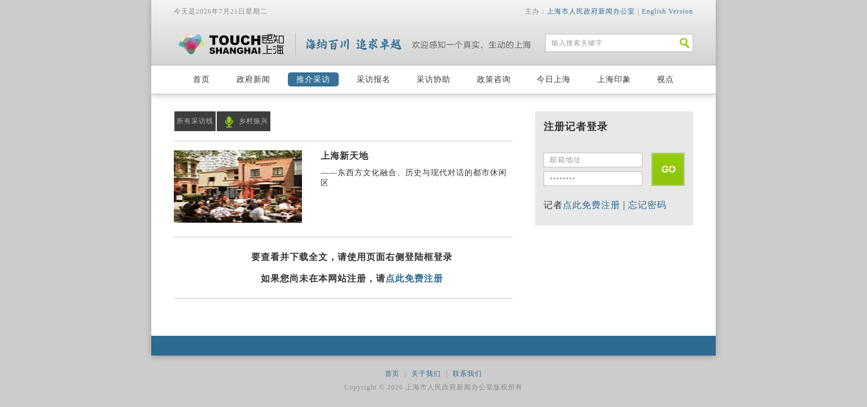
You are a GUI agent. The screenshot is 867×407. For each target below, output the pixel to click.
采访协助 (433, 79)
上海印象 (614, 79)
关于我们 (426, 374)
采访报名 (374, 79)
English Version (667, 11)
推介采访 (313, 79)
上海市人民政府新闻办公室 (591, 11)
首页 (201, 79)
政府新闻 (253, 79)
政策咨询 (494, 79)
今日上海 (554, 79)
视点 (665, 79)
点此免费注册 (414, 278)
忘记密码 (647, 205)
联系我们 (467, 374)
